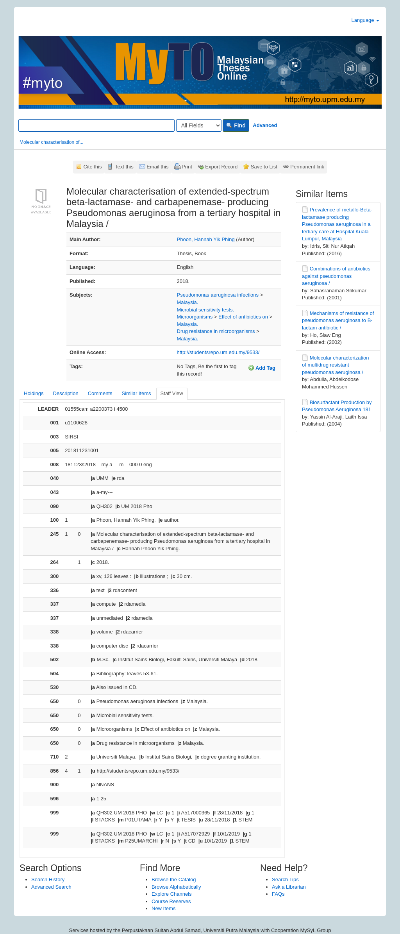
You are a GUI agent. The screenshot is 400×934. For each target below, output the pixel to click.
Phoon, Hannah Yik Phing (206, 239)
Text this (124, 167)
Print (187, 167)
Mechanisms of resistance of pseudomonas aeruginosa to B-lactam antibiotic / (338, 320)
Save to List (264, 167)
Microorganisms (195, 317)
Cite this (93, 167)
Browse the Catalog (174, 879)
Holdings (34, 393)
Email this (157, 167)
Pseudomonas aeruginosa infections (218, 295)
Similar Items (136, 393)
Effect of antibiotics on (243, 317)
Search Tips (285, 879)
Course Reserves (171, 901)
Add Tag (261, 368)
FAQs (278, 894)
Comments (100, 393)
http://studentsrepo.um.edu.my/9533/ (218, 352)
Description (66, 393)
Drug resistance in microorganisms (216, 331)
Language (365, 20)
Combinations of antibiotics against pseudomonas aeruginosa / (336, 276)
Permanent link (307, 167)
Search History (47, 879)
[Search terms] (96, 125)
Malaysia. (187, 302)
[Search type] (198, 125)
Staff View (172, 393)
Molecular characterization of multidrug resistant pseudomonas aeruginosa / (335, 365)
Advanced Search (51, 887)
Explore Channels (172, 894)
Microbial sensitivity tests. (205, 310)
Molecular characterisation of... (51, 142)
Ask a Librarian (289, 887)
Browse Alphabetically (176, 887)
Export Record (221, 167)
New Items (163, 908)
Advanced (265, 125)
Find (235, 125)
